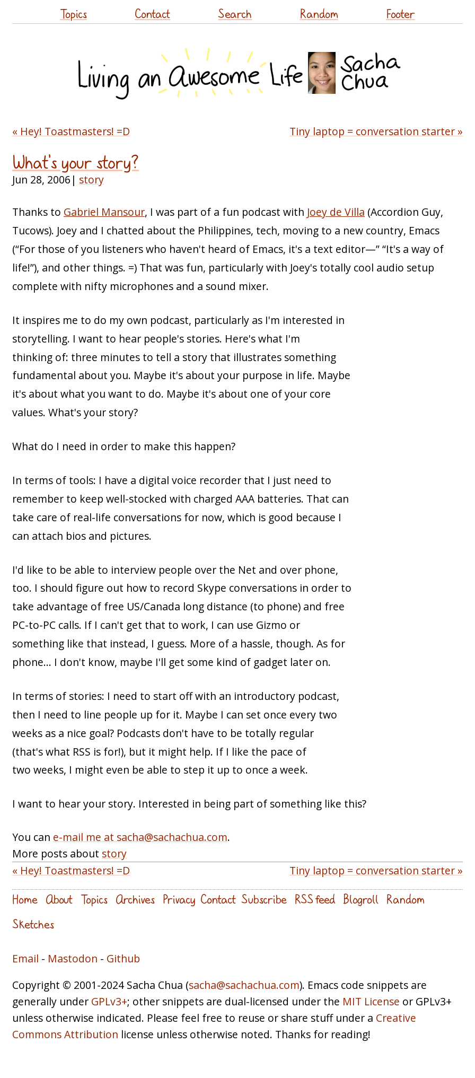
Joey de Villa (336, 212)
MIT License (371, 1001)
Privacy (179, 899)
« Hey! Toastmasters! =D (71, 131)
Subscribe (264, 899)
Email (25, 958)
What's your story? (75, 162)
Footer (400, 13)
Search (235, 13)
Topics (73, 13)
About (59, 899)
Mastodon (73, 958)
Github (123, 958)
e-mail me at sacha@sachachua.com (140, 837)
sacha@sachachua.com (244, 985)
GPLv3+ (109, 1001)
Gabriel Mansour (104, 212)
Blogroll (361, 899)
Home (25, 899)
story (91, 179)
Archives (135, 899)
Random (319, 13)
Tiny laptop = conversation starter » (376, 131)
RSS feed (315, 899)
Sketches (33, 924)
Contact (152, 13)
